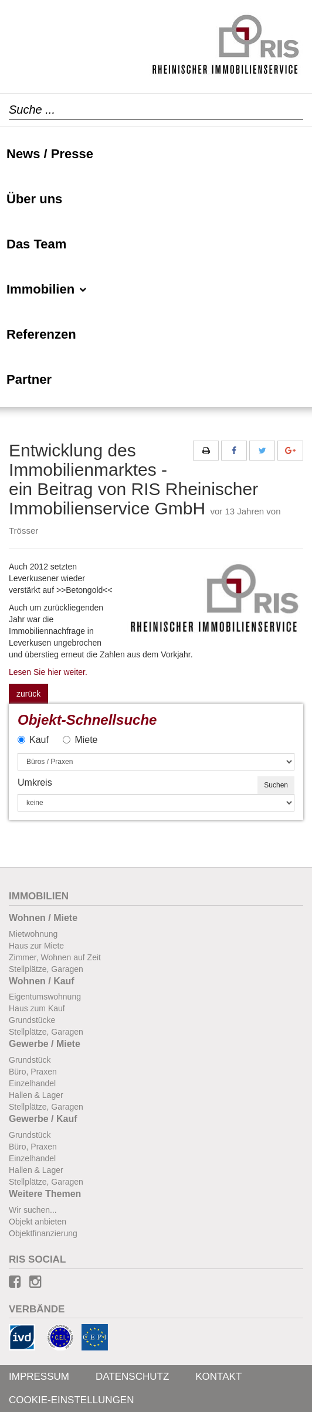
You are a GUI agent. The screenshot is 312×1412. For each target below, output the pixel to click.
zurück (28, 693)
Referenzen (41, 334)
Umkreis (35, 782)
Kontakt (218, 1376)
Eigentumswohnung (45, 996)
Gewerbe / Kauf (43, 1119)
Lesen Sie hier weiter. (48, 672)
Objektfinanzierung (43, 1233)
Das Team (36, 244)
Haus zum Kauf (37, 1008)
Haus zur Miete (36, 945)
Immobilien (46, 289)
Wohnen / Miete (43, 918)
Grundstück (30, 1060)
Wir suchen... (33, 1210)
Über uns (34, 199)
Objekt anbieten (37, 1221)
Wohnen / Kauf (41, 981)
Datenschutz (132, 1376)
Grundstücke (32, 1020)
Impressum (39, 1376)
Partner (29, 379)
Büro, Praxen (33, 1071)
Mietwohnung (33, 934)
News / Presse (49, 153)
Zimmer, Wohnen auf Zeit (55, 957)
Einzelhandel (32, 1083)
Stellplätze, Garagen (46, 969)
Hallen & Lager (36, 1095)
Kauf (33, 740)
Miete (80, 740)
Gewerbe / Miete (44, 1044)
